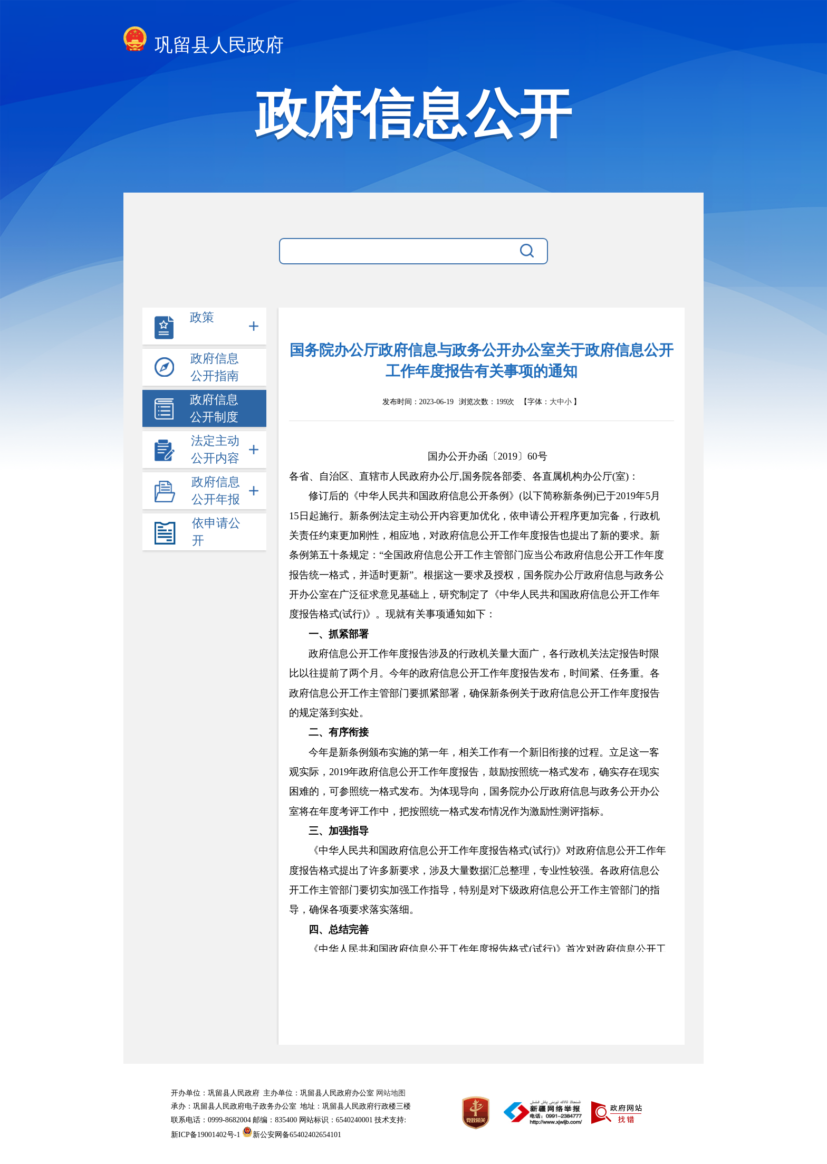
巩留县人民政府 (203, 41)
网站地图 (391, 1093)
